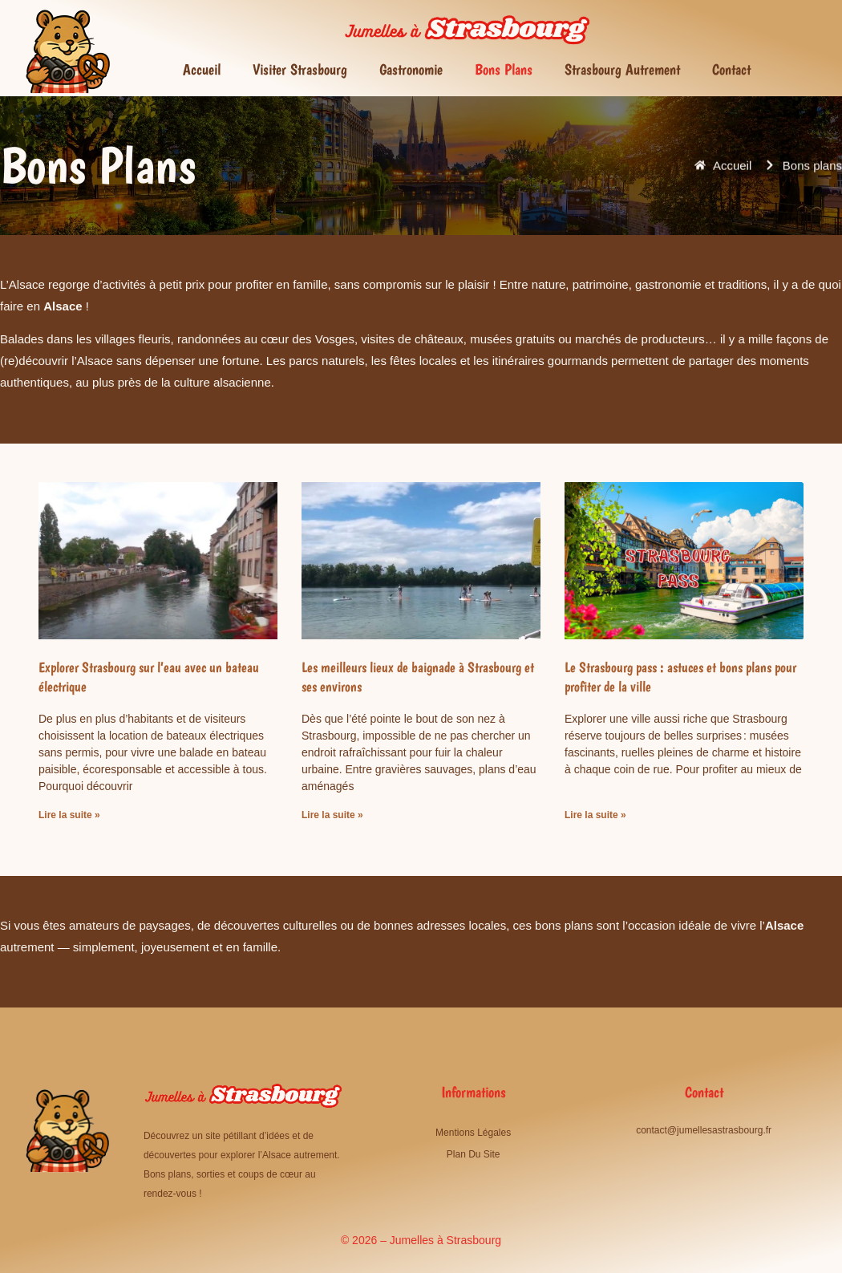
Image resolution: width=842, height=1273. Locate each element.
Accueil (202, 69)
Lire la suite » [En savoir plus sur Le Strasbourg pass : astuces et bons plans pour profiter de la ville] (595, 815)
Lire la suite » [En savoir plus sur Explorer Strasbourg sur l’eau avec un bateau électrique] (69, 815)
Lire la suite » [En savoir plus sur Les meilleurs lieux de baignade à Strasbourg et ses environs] (332, 815)
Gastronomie (411, 69)
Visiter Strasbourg (300, 69)
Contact (731, 69)
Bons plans (503, 69)
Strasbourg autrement (622, 69)
